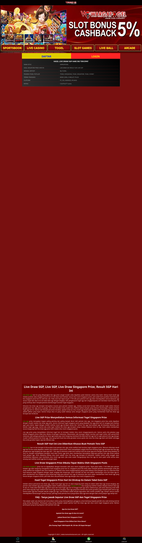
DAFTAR (46, 56)
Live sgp (26, 421)
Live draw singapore (30, 467)
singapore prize (76, 486)
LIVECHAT (124, 539)
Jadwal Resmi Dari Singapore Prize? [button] (70, 517)
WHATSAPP (89, 539)
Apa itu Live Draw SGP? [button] (70, 509)
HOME (18, 539)
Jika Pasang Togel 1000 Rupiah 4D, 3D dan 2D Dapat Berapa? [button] (70, 525)
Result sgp (26, 447)
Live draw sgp (27, 395)
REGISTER (53, 539)
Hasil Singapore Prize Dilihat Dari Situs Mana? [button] (70, 521)
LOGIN (95, 56)
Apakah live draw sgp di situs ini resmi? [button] (70, 513)
